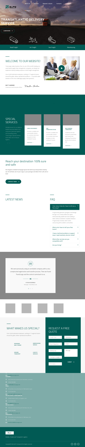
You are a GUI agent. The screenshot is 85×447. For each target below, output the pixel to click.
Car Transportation (51, 129)
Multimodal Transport (68, 129)
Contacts (59, 3)
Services (36, 3)
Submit (71, 362)
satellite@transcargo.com (14, 384)
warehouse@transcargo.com (15, 422)
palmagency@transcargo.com (15, 394)
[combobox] (55, 337)
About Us (27, 3)
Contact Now (13, 181)
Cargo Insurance (32, 128)
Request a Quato (47, 3)
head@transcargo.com (13, 375)
